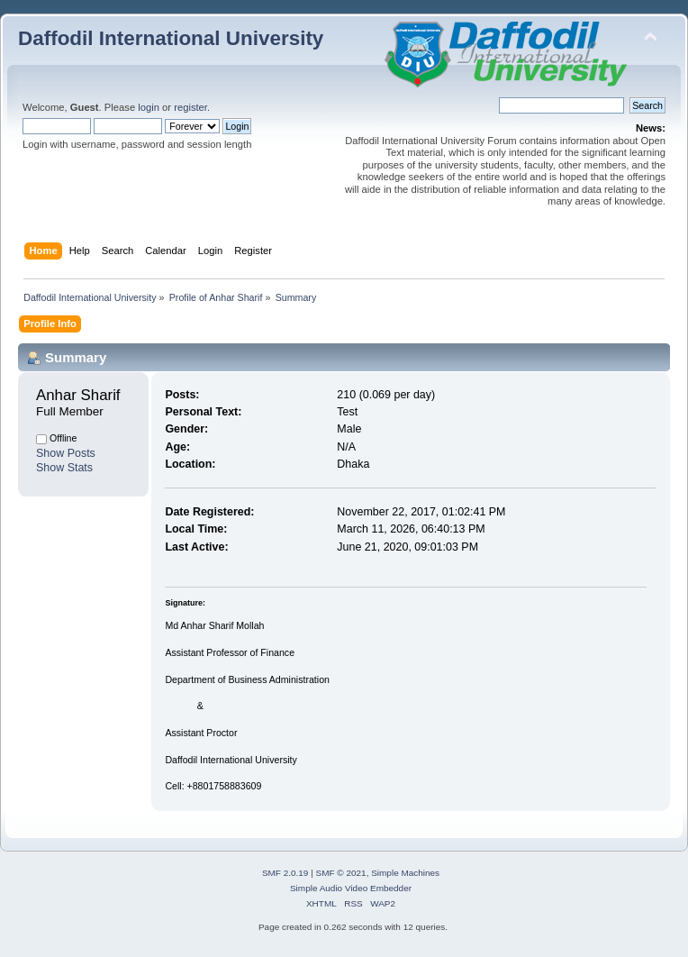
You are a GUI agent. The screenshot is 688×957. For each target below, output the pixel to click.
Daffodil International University (170, 38)
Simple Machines (405, 873)
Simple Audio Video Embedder (351, 888)
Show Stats (64, 467)
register (190, 107)
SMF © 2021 (341, 873)
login (148, 107)
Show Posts (65, 453)
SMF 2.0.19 (285, 873)
